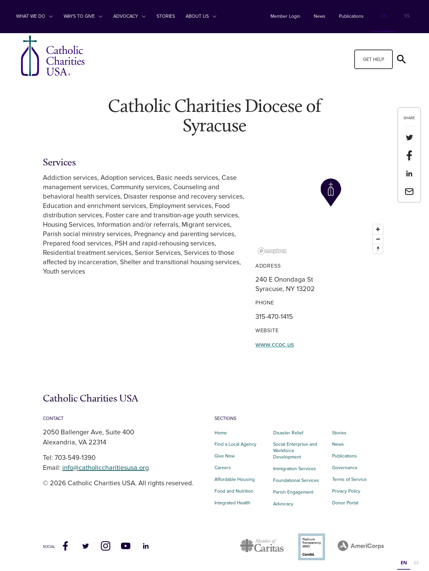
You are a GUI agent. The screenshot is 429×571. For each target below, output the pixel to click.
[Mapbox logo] (272, 251)
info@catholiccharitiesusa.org (105, 468)
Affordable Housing (234, 479)
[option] (406, 16)
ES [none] (407, 15)
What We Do (34, 16)
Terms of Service (349, 479)
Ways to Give (83, 16)
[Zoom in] (378, 229)
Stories (166, 16)
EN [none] (383, 15)
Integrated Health (232, 503)
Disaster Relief (288, 433)
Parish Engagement (293, 492)
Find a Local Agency (235, 444)
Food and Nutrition (233, 491)
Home (220, 433)
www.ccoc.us (274, 345)
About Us (201, 16)
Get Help (373, 59)
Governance (345, 468)
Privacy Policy (346, 491)
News (319, 16)
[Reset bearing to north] (378, 249)
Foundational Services (296, 480)
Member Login (285, 16)
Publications (351, 16)
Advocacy (129, 16)
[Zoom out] (378, 239)
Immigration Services (294, 469)
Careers (222, 468)
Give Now (224, 456)
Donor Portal (345, 503)
